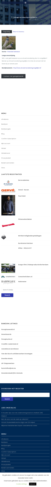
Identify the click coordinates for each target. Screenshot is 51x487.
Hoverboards (6, 334)
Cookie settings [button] (21, 484)
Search (7, 295)
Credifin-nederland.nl (9, 344)
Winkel (3, 148)
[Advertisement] (12, 96)
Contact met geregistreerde (13, 76)
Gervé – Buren (23, 190)
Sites (3, 168)
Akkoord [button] (32, 484)
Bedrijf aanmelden (7, 163)
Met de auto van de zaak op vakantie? (14, 419)
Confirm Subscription (8, 139)
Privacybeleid (6, 158)
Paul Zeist (22, 196)
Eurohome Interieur (25, 243)
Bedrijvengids (6, 129)
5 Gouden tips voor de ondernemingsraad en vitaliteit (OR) (22, 413)
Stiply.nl (4, 416)
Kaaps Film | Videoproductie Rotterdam (33, 265)
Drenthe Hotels (7, 358)
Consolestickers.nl (25, 277)
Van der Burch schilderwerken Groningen (16, 354)
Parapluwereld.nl (8, 329)
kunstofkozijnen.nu (8, 368)
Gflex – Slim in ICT (25, 248)
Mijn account (5, 143)
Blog (2, 134)
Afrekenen (5, 119)
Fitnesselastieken (25, 219)
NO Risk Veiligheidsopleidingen (29, 236)
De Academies (23, 180)
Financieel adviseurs (13, 52)
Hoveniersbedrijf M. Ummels (12, 373)
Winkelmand (5, 153)
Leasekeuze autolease (10, 349)
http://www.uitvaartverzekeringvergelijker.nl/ (27, 68)
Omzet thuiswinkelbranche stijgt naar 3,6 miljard (18, 422)
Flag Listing (6, 32)
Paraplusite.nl (6, 339)
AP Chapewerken (7, 363)
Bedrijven (4, 124)
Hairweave (22, 282)
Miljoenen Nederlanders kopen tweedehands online (19, 425)
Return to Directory (18, 32)
